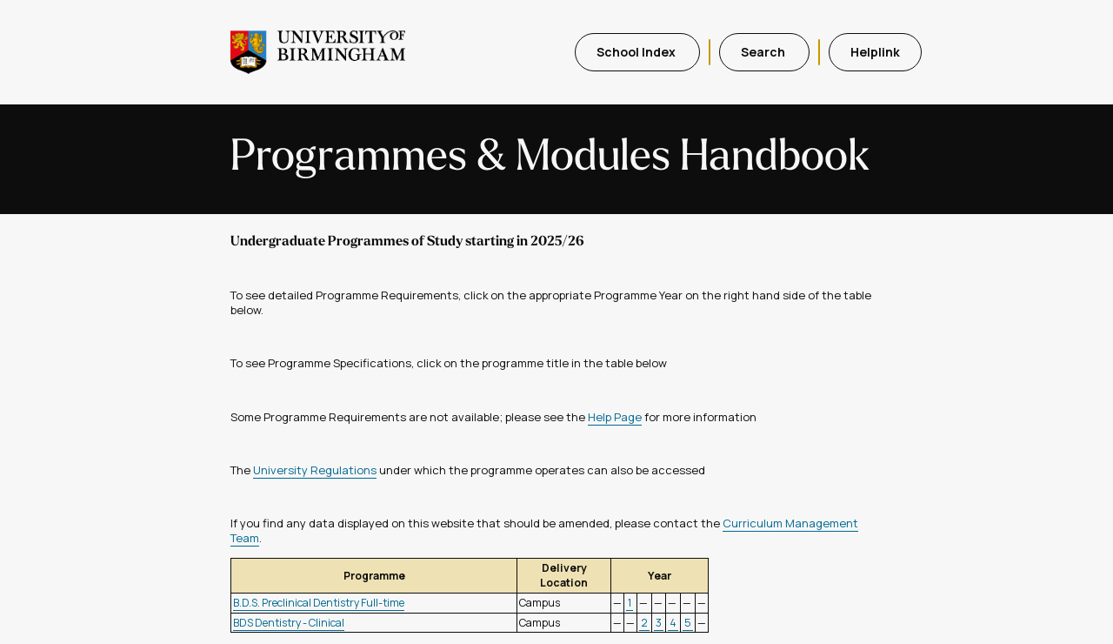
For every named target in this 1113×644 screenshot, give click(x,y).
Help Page (615, 417)
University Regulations (315, 470)
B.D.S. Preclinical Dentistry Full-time (318, 602)
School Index (637, 52)
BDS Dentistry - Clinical (288, 622)
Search (764, 52)
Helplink (875, 52)
